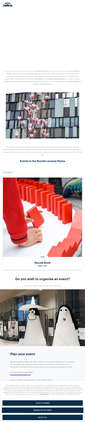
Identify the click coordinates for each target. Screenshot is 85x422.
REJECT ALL (42, 417)
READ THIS (42, 266)
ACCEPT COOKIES (43, 403)
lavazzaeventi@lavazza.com (20, 375)
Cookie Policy (44, 394)
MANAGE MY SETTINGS (42, 410)
